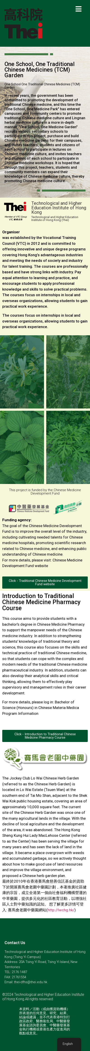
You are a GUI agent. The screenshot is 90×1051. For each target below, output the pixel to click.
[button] (45, 582)
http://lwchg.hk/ (61, 910)
